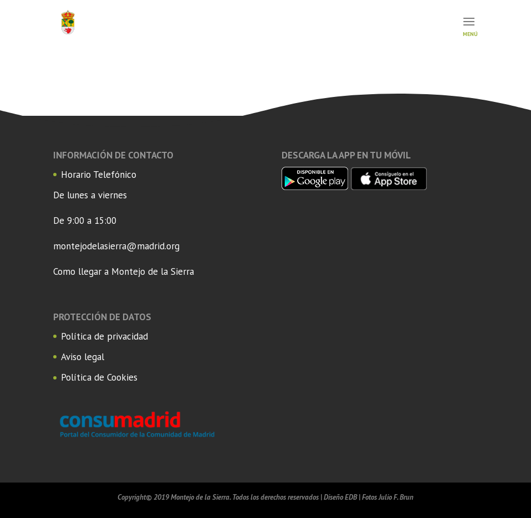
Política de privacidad (104, 336)
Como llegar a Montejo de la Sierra (123, 271)
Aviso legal (82, 357)
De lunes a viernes (90, 195)
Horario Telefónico (98, 174)
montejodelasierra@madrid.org (116, 246)
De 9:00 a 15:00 (84, 220)
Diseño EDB (340, 497)
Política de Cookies (99, 377)
